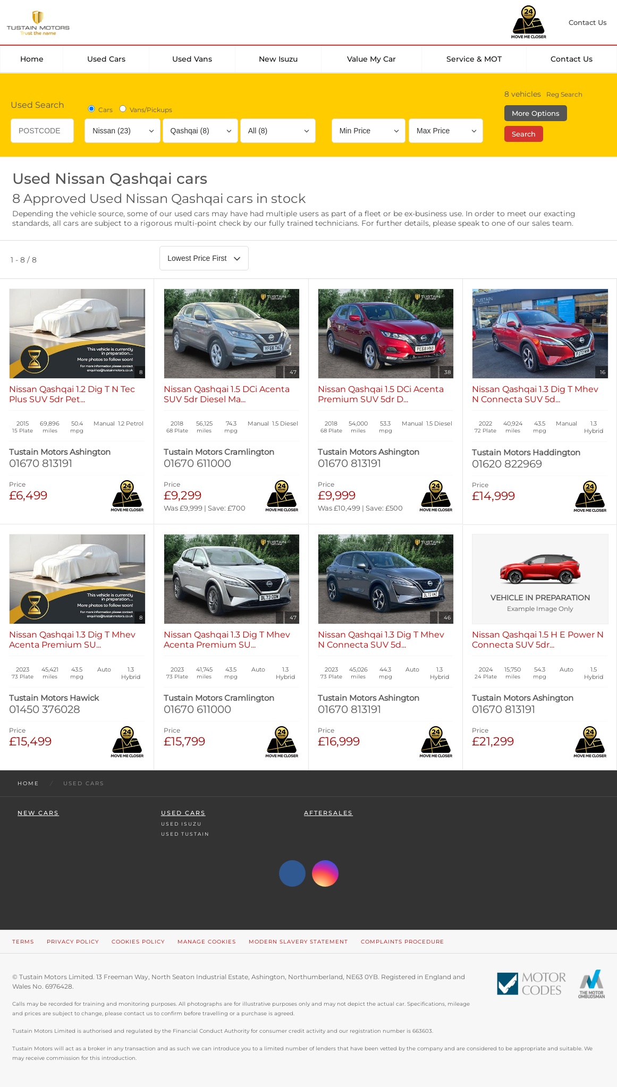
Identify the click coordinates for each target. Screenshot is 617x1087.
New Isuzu (278, 59)
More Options (536, 113)
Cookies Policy (138, 941)
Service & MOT (474, 59)
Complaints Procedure (402, 941)
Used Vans (192, 59)
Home (32, 59)
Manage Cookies (207, 941)
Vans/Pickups (144, 109)
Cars (99, 109)
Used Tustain (185, 834)
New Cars (38, 813)
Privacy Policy (73, 941)
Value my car (371, 59)
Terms (23, 941)
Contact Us (572, 59)
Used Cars (106, 59)
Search (524, 134)
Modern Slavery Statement (298, 941)
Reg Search (564, 94)
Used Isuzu (181, 824)
